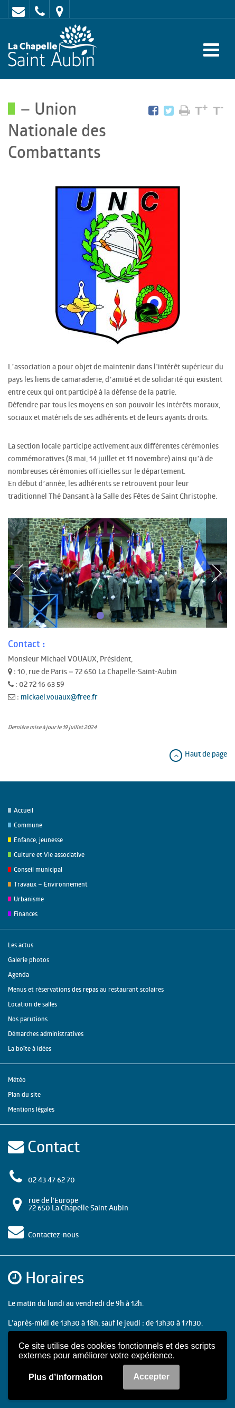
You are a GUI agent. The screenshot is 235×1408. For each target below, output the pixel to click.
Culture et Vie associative (49, 854)
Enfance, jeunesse (38, 839)
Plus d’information (65, 1377)
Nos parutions (28, 1018)
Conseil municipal (38, 869)
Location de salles (32, 1004)
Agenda (18, 974)
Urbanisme (29, 898)
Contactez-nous (53, 1234)
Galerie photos (28, 959)
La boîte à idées (29, 1048)
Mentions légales (31, 1109)
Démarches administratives (45, 1033)
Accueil (23, 810)
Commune (28, 824)
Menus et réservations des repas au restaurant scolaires (86, 989)
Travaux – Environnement (51, 884)
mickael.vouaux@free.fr (59, 697)
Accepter (151, 1376)
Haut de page (197, 754)
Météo (17, 1079)
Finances (25, 913)
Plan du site (24, 1094)
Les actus (20, 944)
